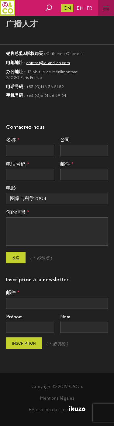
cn (67, 8)
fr (89, 8)
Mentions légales (57, 398)
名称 (11, 140)
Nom (65, 317)
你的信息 (16, 212)
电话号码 (16, 164)
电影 (11, 188)
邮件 (65, 164)
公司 (65, 140)
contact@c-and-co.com (48, 62)
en (80, 8)
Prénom (14, 317)
